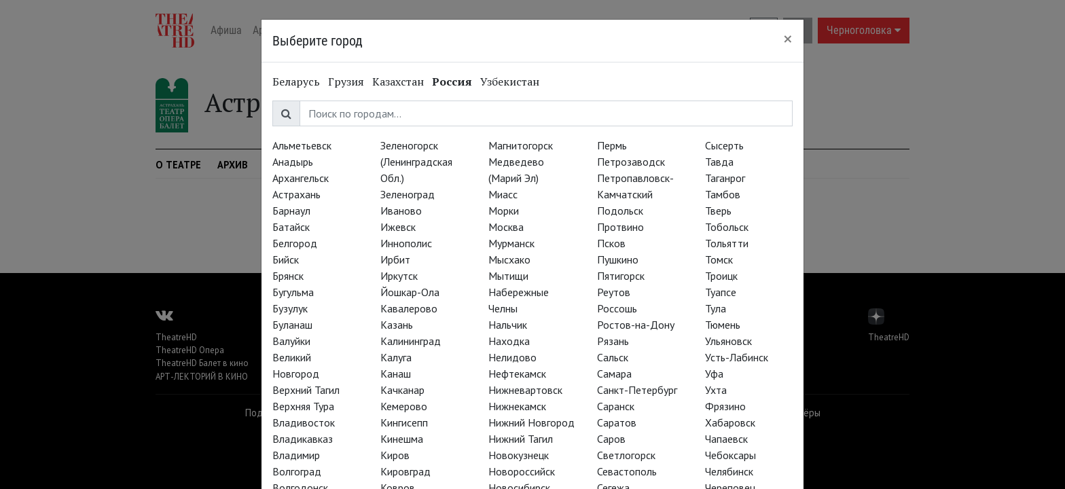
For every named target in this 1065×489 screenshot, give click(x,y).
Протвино (620, 227)
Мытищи (508, 276)
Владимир (296, 455)
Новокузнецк (518, 455)
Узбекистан (509, 81)
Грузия (346, 81)
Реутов (613, 292)
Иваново (401, 210)
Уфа (714, 373)
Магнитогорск (520, 145)
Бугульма (293, 292)
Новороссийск (521, 471)
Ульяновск (728, 341)
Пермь (612, 145)
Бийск (285, 259)
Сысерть (724, 145)
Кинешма (401, 439)
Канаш (395, 373)
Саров (611, 439)
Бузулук (290, 308)
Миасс (503, 194)
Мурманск (511, 243)
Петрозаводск (631, 161)
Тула (715, 308)
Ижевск (398, 227)
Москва (506, 227)
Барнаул (291, 210)
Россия (452, 81)
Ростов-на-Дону (635, 324)
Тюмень (722, 324)
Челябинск (729, 471)
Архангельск (300, 178)
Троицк (721, 276)
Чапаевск (726, 439)
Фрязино (725, 406)
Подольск (620, 210)
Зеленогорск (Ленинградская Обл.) (416, 162)
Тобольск (726, 227)
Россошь (617, 308)
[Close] (788, 39)
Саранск (615, 406)
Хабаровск (730, 422)
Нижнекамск (517, 406)
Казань (396, 324)
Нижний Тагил (520, 439)
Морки (503, 210)
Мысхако (509, 259)
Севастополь (627, 471)
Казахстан (398, 81)
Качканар (402, 390)
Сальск (612, 357)
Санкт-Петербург (637, 390)
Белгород (294, 243)
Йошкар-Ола (409, 292)
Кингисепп (404, 422)
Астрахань (296, 194)
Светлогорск (626, 455)
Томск (719, 259)
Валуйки (291, 341)
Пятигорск (621, 276)
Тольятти (726, 243)
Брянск (288, 276)
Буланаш (292, 324)
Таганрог (725, 178)
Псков (611, 243)
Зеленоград (407, 194)
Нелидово (512, 357)
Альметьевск (301, 145)
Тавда (719, 161)
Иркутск (399, 276)
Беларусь (296, 81)
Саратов (616, 422)
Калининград (410, 341)
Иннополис (406, 243)
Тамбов (722, 194)
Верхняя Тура (303, 406)
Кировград (405, 471)
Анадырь (292, 161)
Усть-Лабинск (736, 357)
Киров (395, 455)
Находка (509, 341)
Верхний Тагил (306, 390)
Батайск (291, 227)
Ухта (716, 390)
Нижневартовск (525, 390)
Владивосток (303, 422)
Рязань (613, 341)
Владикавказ (302, 439)
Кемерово (403, 406)
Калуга (396, 357)
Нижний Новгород (531, 422)
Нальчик (507, 324)
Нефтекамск (517, 373)
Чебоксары (730, 455)
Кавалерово (408, 308)
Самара (614, 373)
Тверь (718, 210)
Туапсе (720, 292)
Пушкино (617, 259)
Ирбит (395, 259)
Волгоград (296, 471)
